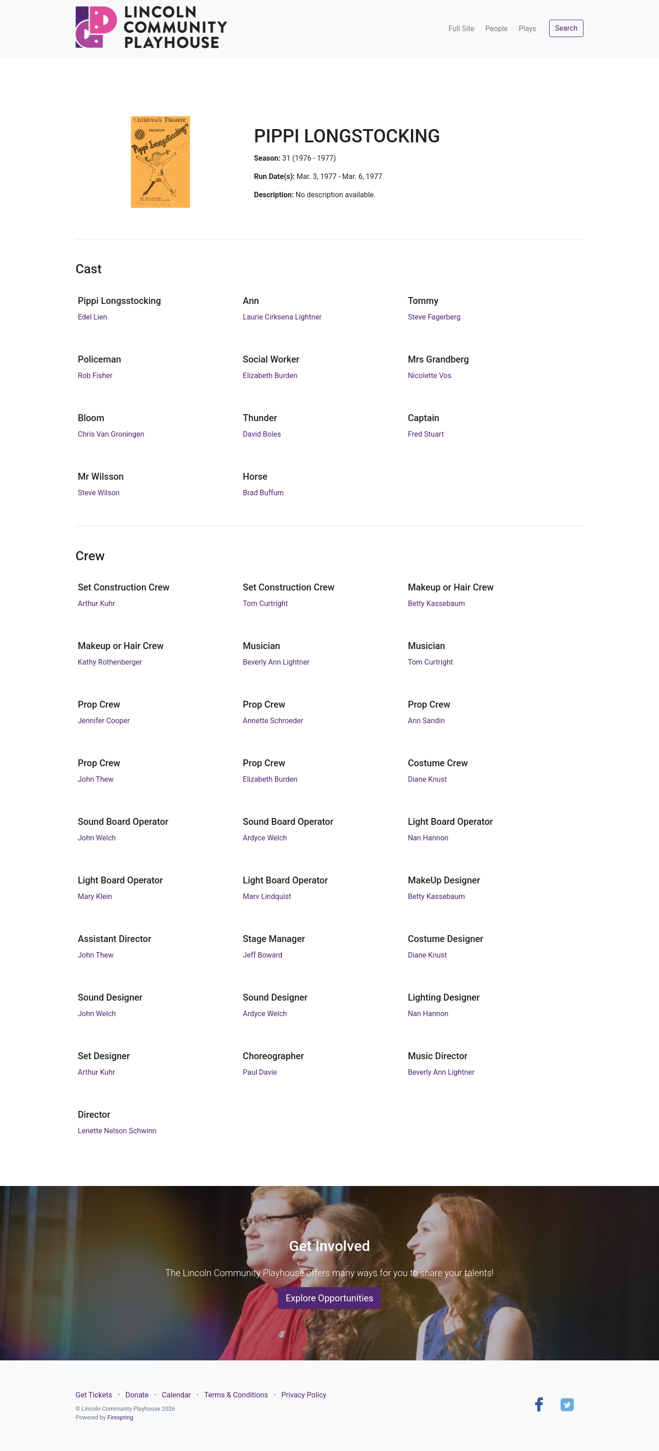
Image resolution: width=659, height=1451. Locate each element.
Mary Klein (95, 896)
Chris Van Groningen (111, 434)
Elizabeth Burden (270, 375)
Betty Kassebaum (436, 603)
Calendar (176, 1395)
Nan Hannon (428, 838)
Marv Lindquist (267, 896)
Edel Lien (92, 317)
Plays (527, 28)
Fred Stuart (426, 434)
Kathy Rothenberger (110, 662)
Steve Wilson (98, 492)
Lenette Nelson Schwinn (117, 1130)
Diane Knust (427, 779)
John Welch (97, 838)
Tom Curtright (265, 603)
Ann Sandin (426, 720)
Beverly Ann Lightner (276, 662)
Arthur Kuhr (96, 603)
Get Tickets (94, 1395)
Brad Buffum (263, 492)
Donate (137, 1395)
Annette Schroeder (273, 720)
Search (566, 28)
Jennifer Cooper (104, 720)
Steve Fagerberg (434, 317)
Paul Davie (260, 1072)
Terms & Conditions (236, 1395)
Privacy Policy (304, 1395)
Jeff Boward (263, 955)
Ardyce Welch (265, 838)
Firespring (120, 1417)
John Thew (95, 779)
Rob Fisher (95, 375)
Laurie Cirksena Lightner (282, 317)
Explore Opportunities (329, 1298)
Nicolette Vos (429, 375)
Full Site (461, 28)
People (496, 28)
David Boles (262, 434)
